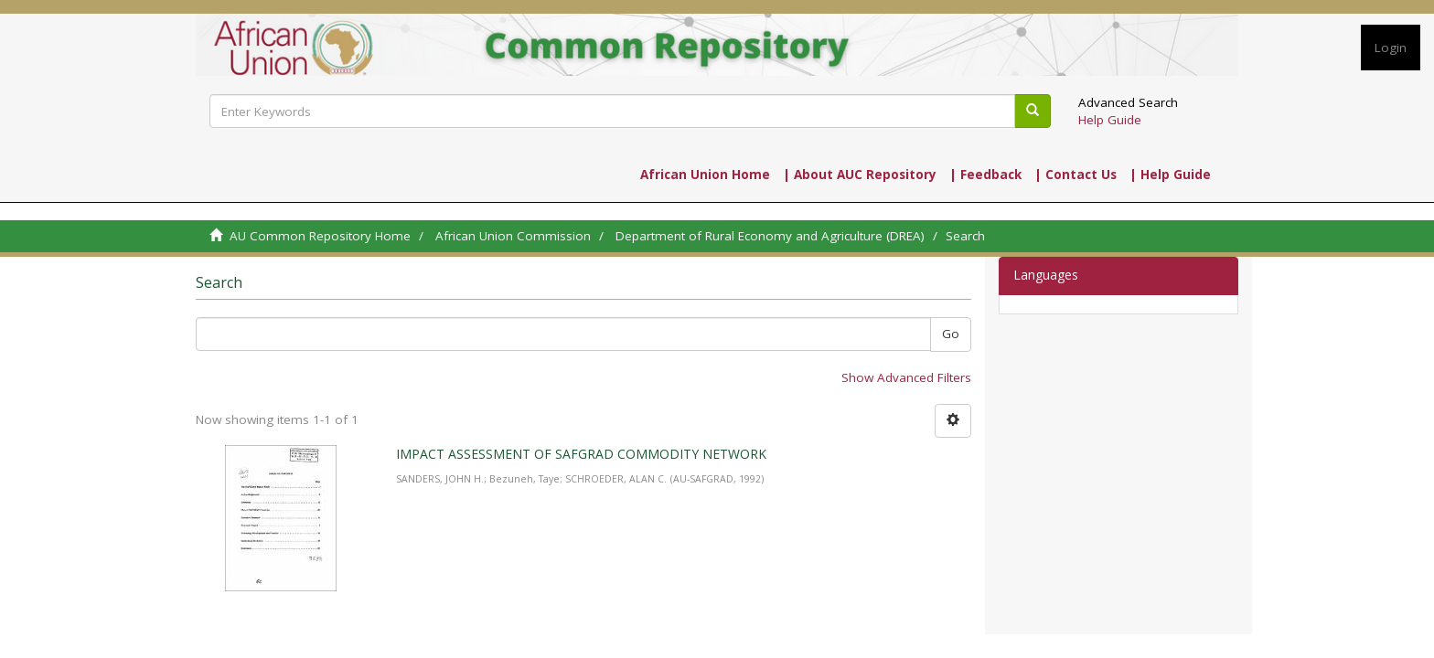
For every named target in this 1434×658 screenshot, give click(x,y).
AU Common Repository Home (320, 236)
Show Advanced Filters (906, 377)
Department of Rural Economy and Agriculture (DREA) (770, 236)
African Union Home (705, 174)
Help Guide (1109, 119)
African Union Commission (513, 236)
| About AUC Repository (859, 174)
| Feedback (985, 174)
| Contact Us (1075, 174)
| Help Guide (1170, 174)
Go (950, 333)
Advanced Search (1128, 102)
